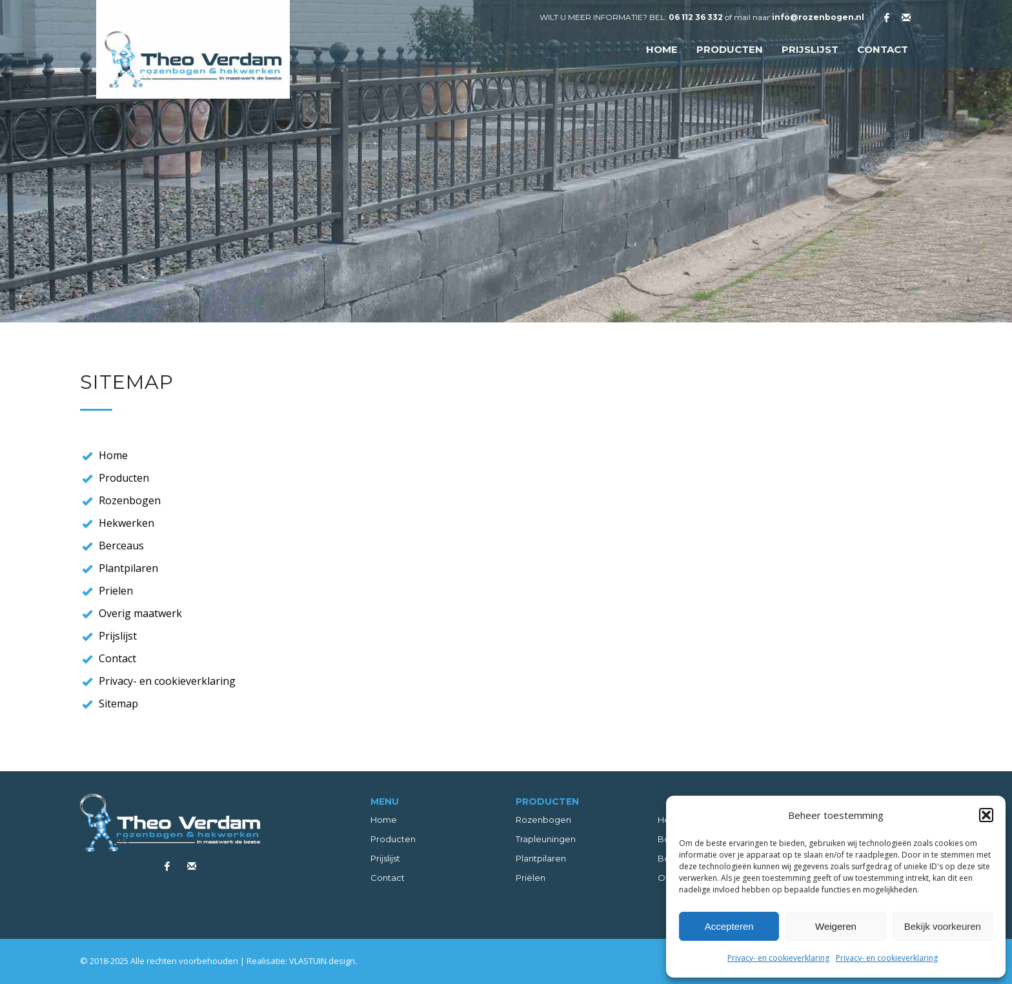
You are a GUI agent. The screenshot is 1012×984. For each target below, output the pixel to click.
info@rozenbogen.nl (818, 17)
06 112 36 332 (696, 17)
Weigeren (835, 926)
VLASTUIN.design (322, 961)
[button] (986, 815)
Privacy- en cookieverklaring (778, 957)
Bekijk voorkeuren (942, 926)
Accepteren (729, 926)
